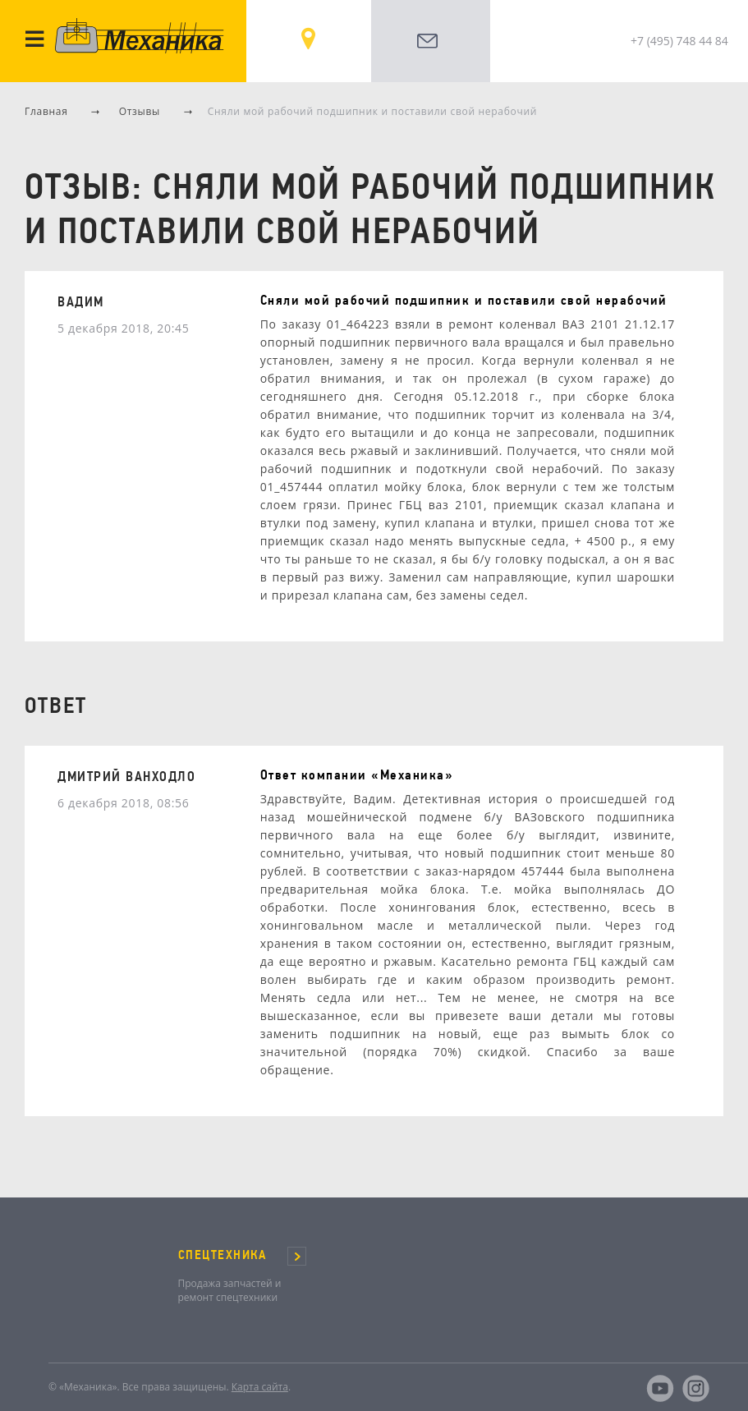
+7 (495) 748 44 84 (679, 40)
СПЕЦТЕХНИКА (222, 1255)
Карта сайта (260, 1387)
